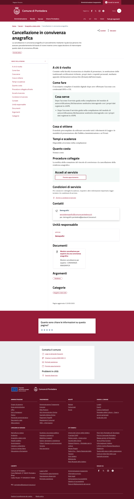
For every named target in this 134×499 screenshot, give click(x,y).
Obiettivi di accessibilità (76, 481)
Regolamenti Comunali (47, 420)
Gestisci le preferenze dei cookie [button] (21, 496)
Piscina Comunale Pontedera (106, 435)
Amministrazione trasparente (91, 2)
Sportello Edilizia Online (47, 415)
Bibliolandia (72, 459)
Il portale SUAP (73, 435)
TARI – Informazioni (46, 423)
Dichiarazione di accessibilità (77, 479)
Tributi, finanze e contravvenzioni (51, 443)
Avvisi (70, 410)
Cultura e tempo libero (18, 448)
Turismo (42, 446)
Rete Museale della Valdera (77, 461)
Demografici (59, 236)
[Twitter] (95, 10)
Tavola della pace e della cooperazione (109, 451)
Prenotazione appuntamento (49, 473)
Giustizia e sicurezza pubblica (49, 433)
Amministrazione (20, 18)
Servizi (40, 19)
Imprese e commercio (47, 435)
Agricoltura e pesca (17, 433)
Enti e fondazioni (16, 412)
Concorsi (42, 407)
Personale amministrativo (19, 417)
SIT (90, 19)
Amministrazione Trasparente (49, 404)
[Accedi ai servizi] (112, 2)
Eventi (99, 407)
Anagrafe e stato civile (18, 438)
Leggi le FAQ (44, 471)
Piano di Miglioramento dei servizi (79, 484)
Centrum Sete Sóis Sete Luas (106, 454)
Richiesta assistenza (46, 479)
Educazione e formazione (19, 451)
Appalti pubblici (16, 440)
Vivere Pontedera (52, 18)
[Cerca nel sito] (119, 11)
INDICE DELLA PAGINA (28, 61)
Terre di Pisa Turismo (103, 440)
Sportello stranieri (103, 456)
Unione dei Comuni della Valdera (78, 433)
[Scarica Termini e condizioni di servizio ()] (64, 198)
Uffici (12, 410)
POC (95, 19)
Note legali (71, 476)
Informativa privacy (74, 473)
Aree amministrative (18, 407)
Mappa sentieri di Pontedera (106, 438)
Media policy (40, 496)
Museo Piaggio (73, 448)
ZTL (85, 19)
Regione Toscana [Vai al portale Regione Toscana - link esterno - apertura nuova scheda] (17, 2)
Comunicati (72, 407)
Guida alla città (102, 417)
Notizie (70, 404)
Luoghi (99, 404)
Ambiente (14, 435)
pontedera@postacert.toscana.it (24, 485)
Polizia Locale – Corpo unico (77, 438)
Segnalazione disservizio (48, 476)
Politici (13, 415)
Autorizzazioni (15, 443)
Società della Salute (74, 440)
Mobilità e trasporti (46, 438)
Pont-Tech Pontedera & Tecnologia (108, 433)
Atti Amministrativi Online (48, 412)
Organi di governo (17, 404)
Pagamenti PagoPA (46, 417)
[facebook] (91, 10)
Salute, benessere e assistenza (50, 440)
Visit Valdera (72, 456)
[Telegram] (103, 10)
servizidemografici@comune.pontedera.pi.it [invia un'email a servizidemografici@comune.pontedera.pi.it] (76, 214)
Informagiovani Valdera (104, 443)
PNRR (102, 19)
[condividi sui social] (101, 30)
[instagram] (99, 10)
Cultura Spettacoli (103, 410)
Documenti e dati (16, 420)
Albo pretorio (15, 423)
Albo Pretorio (44, 410)
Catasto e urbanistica (18, 446)
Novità (32, 18)
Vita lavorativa (44, 448)
